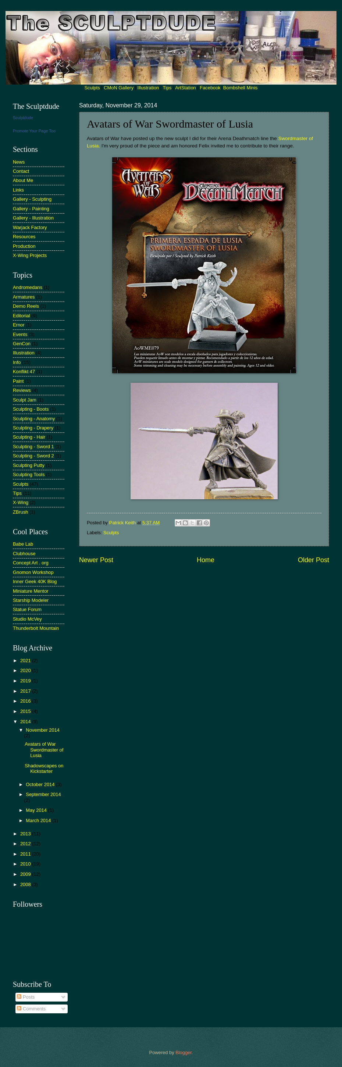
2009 (26, 874)
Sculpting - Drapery (33, 428)
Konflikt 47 (24, 371)
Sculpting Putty (28, 465)
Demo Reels (26, 306)
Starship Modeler (31, 600)
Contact (21, 171)
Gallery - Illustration (33, 218)
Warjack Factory (30, 227)
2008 (26, 884)
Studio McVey (27, 619)
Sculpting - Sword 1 (33, 446)
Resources (24, 236)
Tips (167, 87)
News (19, 162)
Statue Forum (27, 609)
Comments (31, 1008)
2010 (26, 864)
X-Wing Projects (30, 255)
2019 (26, 681)
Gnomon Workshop (33, 572)
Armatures (24, 297)
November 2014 (43, 730)
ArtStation (185, 87)
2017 (26, 691)
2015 (26, 711)
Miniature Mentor (31, 591)
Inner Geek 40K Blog (35, 581)
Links (18, 190)
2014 (26, 721)
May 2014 (37, 810)
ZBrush (20, 512)
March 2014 (39, 820)
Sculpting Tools (28, 474)
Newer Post (96, 560)
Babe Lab (23, 544)
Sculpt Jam (24, 400)
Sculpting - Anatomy (34, 418)
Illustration (148, 87)
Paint (18, 381)
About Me (23, 180)
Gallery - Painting (31, 208)
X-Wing (20, 502)
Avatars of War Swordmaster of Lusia (44, 749)
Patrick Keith (123, 522)
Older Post (313, 560)
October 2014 (41, 784)
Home (205, 560)
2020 (26, 670)
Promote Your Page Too (34, 131)
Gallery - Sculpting (32, 199)
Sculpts (92, 87)
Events (20, 334)
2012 (26, 843)
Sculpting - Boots (31, 409)
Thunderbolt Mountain (36, 628)
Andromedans (27, 287)
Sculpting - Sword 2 (33, 455)
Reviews (22, 390)
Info (17, 362)
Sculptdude (23, 117)
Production (24, 246)
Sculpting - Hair (29, 437)
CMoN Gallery (118, 87)
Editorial (21, 315)
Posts (26, 997)
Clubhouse (24, 553)
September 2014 (43, 794)
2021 (26, 660)
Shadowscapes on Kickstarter (44, 768)
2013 (26, 833)
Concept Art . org (31, 562)
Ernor (18, 325)
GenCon (22, 343)
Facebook (210, 87)
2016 (26, 701)
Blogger (183, 1052)
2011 (26, 854)
